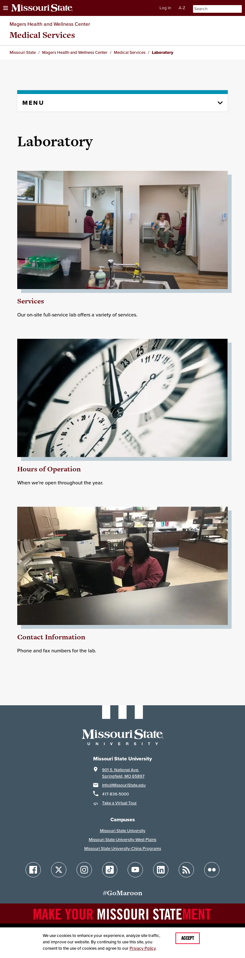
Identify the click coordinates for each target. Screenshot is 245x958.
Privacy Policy (143, 948)
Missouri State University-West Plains (122, 840)
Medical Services (42, 35)
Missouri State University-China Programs (122, 849)
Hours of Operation (49, 469)
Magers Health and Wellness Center (50, 23)
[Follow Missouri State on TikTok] (109, 869)
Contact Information (51, 637)
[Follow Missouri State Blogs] (186, 869)
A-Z (182, 8)
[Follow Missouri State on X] (58, 869)
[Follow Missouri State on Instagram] (84, 869)
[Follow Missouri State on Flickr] (211, 869)
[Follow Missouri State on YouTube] (135, 869)
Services (30, 301)
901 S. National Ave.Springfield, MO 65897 (123, 773)
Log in (165, 8)
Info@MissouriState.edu (123, 785)
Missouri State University (122, 831)
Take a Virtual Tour (119, 803)
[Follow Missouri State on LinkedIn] (160, 869)
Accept (187, 938)
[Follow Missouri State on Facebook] (33, 869)
